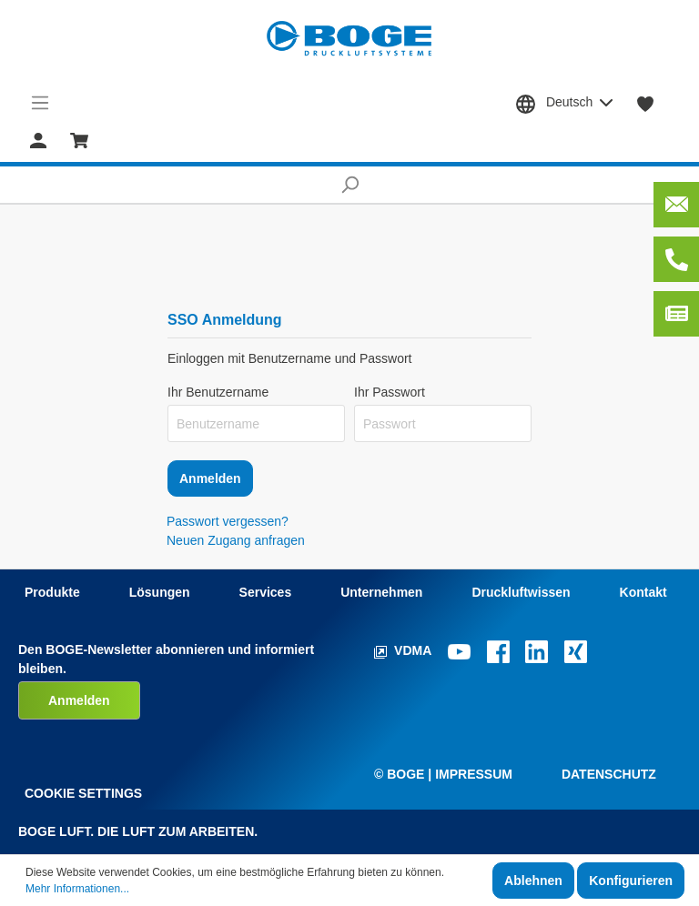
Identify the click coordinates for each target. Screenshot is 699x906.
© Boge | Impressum (443, 774)
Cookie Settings (83, 793)
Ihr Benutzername (217, 392)
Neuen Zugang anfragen (236, 540)
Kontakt (643, 592)
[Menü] (40, 103)
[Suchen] (349, 184)
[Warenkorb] (79, 139)
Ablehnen (533, 880)
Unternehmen (381, 592)
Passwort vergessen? (228, 521)
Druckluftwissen (520, 592)
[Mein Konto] (38, 139)
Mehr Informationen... (77, 888)
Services (265, 592)
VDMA (404, 650)
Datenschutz (609, 774)
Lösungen (159, 592)
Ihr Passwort (389, 392)
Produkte (52, 592)
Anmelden (210, 478)
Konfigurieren (631, 880)
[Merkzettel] (645, 103)
